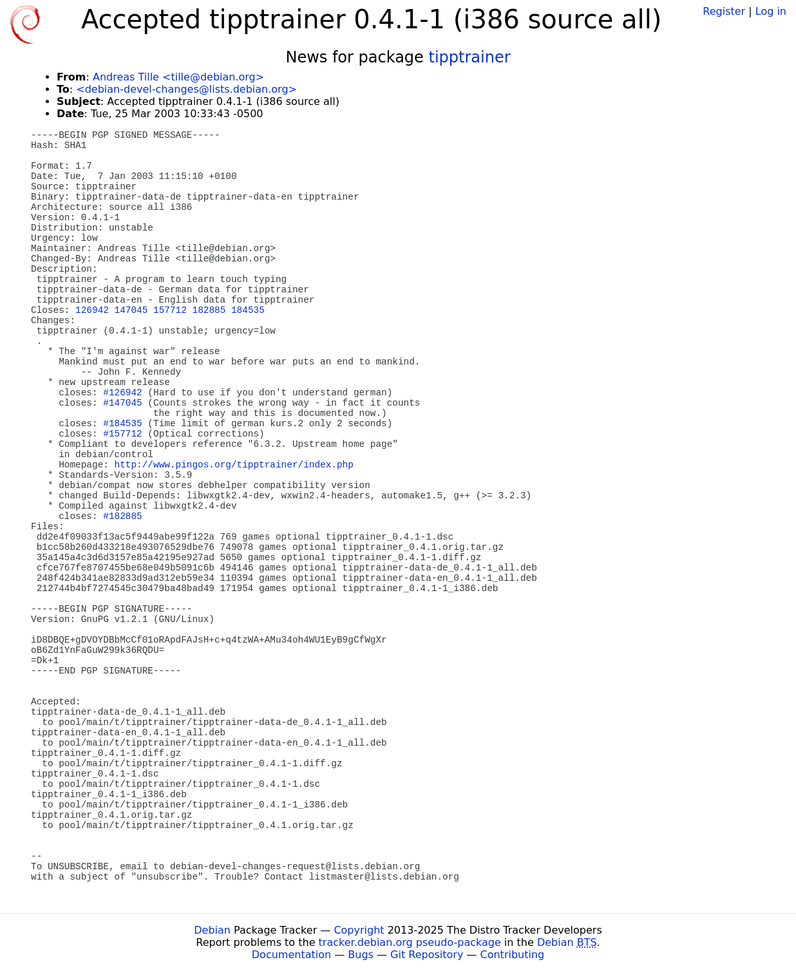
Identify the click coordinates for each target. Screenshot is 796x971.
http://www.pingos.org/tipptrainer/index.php (234, 465)
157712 (170, 310)
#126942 (122, 393)
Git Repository (426, 954)
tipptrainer (470, 57)
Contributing (512, 954)
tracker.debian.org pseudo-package (410, 942)
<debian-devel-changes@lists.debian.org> (186, 89)
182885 (209, 310)
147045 (131, 310)
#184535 (122, 424)
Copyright (359, 930)
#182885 (122, 516)
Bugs (361, 954)
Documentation (291, 954)
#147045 (122, 403)
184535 (248, 310)
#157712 (122, 434)
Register (724, 11)
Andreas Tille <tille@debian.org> (178, 77)
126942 (92, 310)
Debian (212, 930)
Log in (770, 11)
